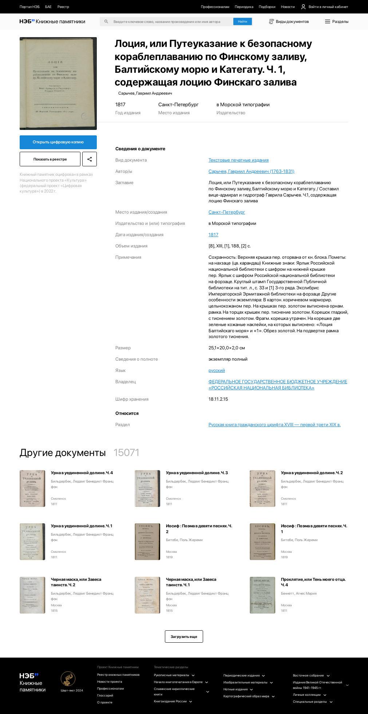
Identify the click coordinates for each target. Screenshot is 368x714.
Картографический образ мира (249, 696)
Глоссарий (105, 695)
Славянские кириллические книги (181, 691)
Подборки (267, 6)
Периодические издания (244, 675)
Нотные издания (238, 689)
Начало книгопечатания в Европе (181, 682)
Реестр (63, 6)
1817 (213, 234)
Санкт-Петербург (227, 212)
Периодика (244, 6)
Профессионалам (215, 6)
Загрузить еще (184, 636)
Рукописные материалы (174, 675)
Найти (242, 21)
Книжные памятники (32, 683)
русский (217, 370)
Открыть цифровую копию (58, 141)
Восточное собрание (311, 675)
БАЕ (48, 6)
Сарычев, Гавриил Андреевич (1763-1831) (251, 171)
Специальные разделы (312, 701)
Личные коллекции (309, 695)
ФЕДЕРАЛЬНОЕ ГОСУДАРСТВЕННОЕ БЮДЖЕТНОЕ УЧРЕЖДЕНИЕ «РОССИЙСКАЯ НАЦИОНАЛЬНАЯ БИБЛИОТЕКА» (278, 384)
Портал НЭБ (30, 6)
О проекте (104, 702)
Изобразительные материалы (248, 682)
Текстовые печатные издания (239, 160)
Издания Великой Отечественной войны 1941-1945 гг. (320, 685)
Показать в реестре (50, 159)
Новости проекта (109, 681)
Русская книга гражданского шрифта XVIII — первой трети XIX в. (275, 424)
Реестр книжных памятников (118, 675)
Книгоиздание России (173, 701)
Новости (288, 6)
